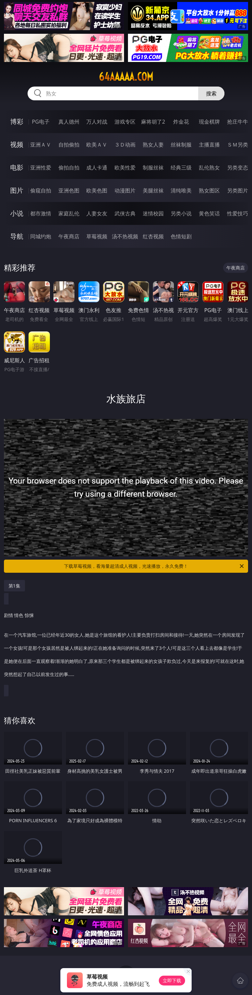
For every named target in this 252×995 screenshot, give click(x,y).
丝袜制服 (181, 144)
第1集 (14, 586)
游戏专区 (125, 121)
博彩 (16, 121)
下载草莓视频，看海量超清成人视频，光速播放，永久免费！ (154, 566)
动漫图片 (125, 190)
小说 (16, 213)
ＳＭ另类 (237, 144)
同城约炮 (40, 236)
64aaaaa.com (126, 76)
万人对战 (96, 121)
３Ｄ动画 (125, 144)
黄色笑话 (209, 213)
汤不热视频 (125, 236)
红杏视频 (153, 236)
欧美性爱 (125, 167)
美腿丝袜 (153, 190)
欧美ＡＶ (96, 144)
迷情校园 (153, 213)
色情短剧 (181, 236)
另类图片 (237, 190)
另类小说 (181, 213)
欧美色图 (96, 190)
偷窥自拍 (40, 190)
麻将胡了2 (153, 121)
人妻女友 (96, 213)
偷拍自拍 (68, 167)
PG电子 (40, 121)
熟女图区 (209, 190)
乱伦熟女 (209, 167)
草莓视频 (96, 236)
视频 (16, 144)
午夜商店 (68, 236)
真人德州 (68, 121)
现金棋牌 (209, 121)
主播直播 (209, 144)
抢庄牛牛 (237, 121)
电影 (16, 167)
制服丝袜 (153, 167)
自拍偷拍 (68, 144)
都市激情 (40, 213)
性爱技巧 (237, 213)
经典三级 (181, 167)
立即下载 (172, 980)
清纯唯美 (181, 190)
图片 (16, 190)
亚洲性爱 (40, 167)
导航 (16, 236)
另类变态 (237, 167)
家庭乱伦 (68, 213)
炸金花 (181, 121)
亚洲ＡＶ (40, 144)
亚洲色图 (68, 190)
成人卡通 (96, 167)
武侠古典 (125, 213)
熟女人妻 (153, 144)
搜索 (211, 93)
